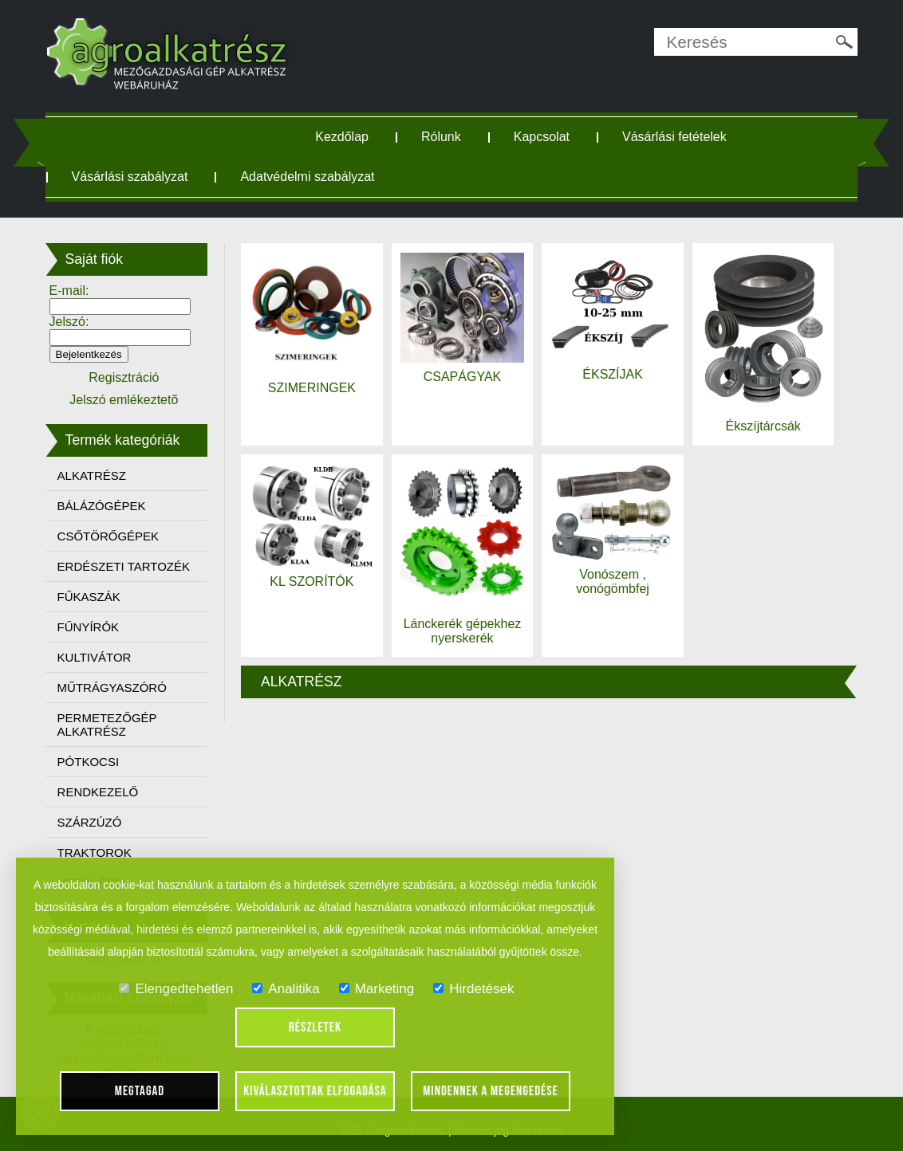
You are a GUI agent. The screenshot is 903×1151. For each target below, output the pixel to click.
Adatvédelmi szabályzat (307, 176)
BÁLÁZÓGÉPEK (101, 506)
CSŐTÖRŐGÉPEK (108, 536)
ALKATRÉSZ (91, 475)
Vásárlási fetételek (674, 136)
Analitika (285, 988)
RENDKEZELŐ (98, 792)
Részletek (315, 1027)
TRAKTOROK (94, 852)
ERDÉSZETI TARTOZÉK (123, 566)
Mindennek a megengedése (490, 1091)
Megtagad (140, 1091)
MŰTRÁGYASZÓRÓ (112, 687)
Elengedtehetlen (176, 988)
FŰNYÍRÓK (88, 627)
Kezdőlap (342, 136)
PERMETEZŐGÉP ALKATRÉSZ (107, 724)
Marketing (377, 988)
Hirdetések (473, 988)
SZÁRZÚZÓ (89, 822)
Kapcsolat (542, 136)
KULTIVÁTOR (94, 657)
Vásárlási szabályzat (130, 176)
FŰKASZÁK (88, 596)
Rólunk (441, 136)
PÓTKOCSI (88, 761)
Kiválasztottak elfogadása (314, 1091)
